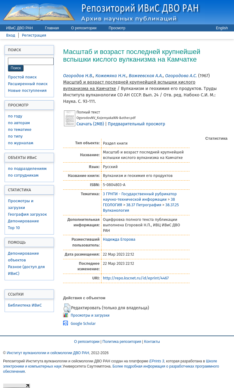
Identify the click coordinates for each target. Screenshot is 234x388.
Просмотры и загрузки (90, 315)
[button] (66, 308)
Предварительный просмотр (136, 124)
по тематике (19, 129)
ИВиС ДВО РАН (19, 28)
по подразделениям (27, 168)
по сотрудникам (23, 175)
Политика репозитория (121, 342)
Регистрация (34, 35)
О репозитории (83, 28)
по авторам (19, 122)
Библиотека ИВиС (25, 305)
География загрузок (27, 214)
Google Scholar (83, 324)
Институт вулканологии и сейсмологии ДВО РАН (48, 353)
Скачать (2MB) (90, 124)
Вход (10, 35)
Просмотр (117, 28)
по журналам (20, 143)
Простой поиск (22, 77)
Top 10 (14, 227)
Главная (52, 28)
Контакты (152, 342)
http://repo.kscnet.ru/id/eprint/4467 (136, 278)
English (222, 28)
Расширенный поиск (28, 83)
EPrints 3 (156, 361)
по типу (15, 136)
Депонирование (23, 221)
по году (15, 116)
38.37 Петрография (143, 205)
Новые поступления (27, 90)
